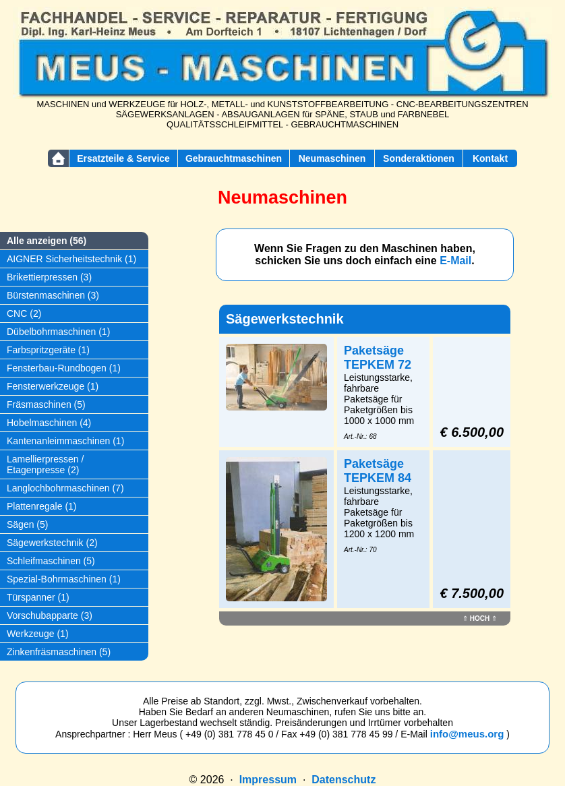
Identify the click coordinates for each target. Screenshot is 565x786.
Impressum (268, 779)
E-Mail (455, 260)
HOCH (479, 618)
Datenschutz (343, 779)
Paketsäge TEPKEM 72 (377, 357)
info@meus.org (467, 733)
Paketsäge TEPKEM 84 (377, 471)
